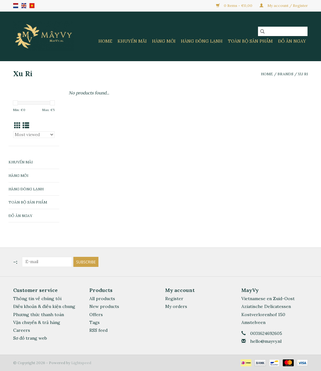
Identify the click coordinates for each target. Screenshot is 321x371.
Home (105, 41)
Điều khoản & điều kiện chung (44, 306)
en (23, 5)
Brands (285, 74)
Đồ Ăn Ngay (292, 41)
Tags (94, 322)
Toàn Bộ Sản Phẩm (250, 41)
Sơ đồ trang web (30, 338)
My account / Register (284, 5)
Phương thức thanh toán (38, 314)
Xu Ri (303, 74)
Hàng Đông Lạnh (202, 41)
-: (15, 261)
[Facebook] (292, 262)
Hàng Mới (164, 41)
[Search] (283, 31)
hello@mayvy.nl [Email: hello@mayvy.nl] (266, 341)
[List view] (26, 125)
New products (104, 306)
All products (102, 298)
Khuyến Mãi (132, 41)
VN (31, 5)
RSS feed (98, 330)
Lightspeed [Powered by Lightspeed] (81, 362)
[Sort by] (34, 134)
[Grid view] (17, 125)
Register (174, 298)
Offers (96, 314)
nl (15, 5)
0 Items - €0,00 (234, 5)
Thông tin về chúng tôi (37, 298)
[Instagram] (303, 262)
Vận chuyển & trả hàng (36, 322)
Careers (21, 330)
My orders (176, 306)
